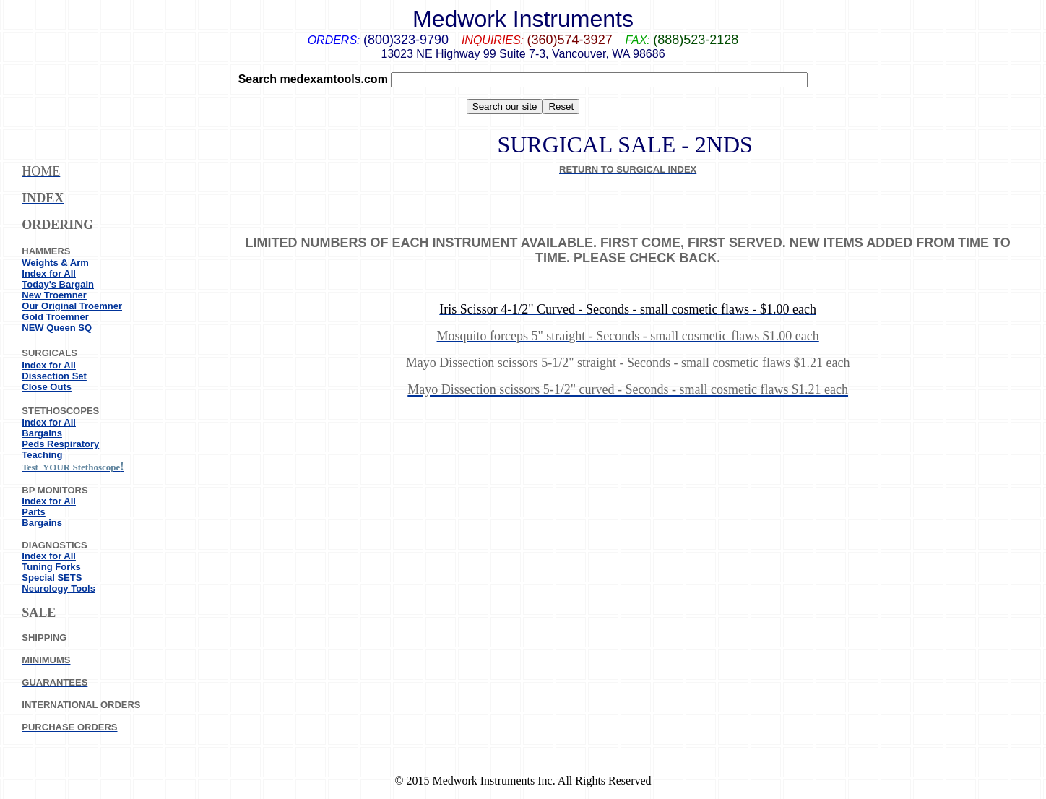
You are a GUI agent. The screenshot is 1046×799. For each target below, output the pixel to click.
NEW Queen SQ (57, 327)
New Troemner (54, 295)
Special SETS (52, 577)
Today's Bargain (58, 284)
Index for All (49, 273)
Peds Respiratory (60, 444)
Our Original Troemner (72, 306)
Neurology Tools (58, 588)
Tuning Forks (51, 566)
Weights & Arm (55, 262)
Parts (34, 511)
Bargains (42, 433)
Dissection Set (54, 376)
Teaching (42, 454)
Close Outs (47, 386)
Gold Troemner (55, 316)
